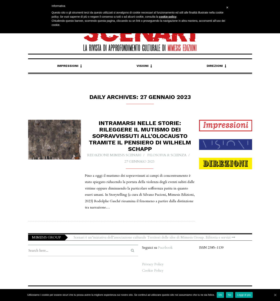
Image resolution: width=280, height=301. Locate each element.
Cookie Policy (152, 270)
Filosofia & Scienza (166, 155)
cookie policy (167, 16)
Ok (220, 294)
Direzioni (215, 66)
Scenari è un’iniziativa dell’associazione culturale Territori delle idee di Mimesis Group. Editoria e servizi (154, 237)
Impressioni (67, 66)
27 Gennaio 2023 (139, 161)
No (229, 294)
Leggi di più (244, 294)
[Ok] (275, 295)
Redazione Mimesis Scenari (114, 155)
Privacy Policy (153, 264)
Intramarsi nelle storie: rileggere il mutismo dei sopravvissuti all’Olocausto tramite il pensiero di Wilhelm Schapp (140, 136)
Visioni (143, 66)
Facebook (165, 247)
